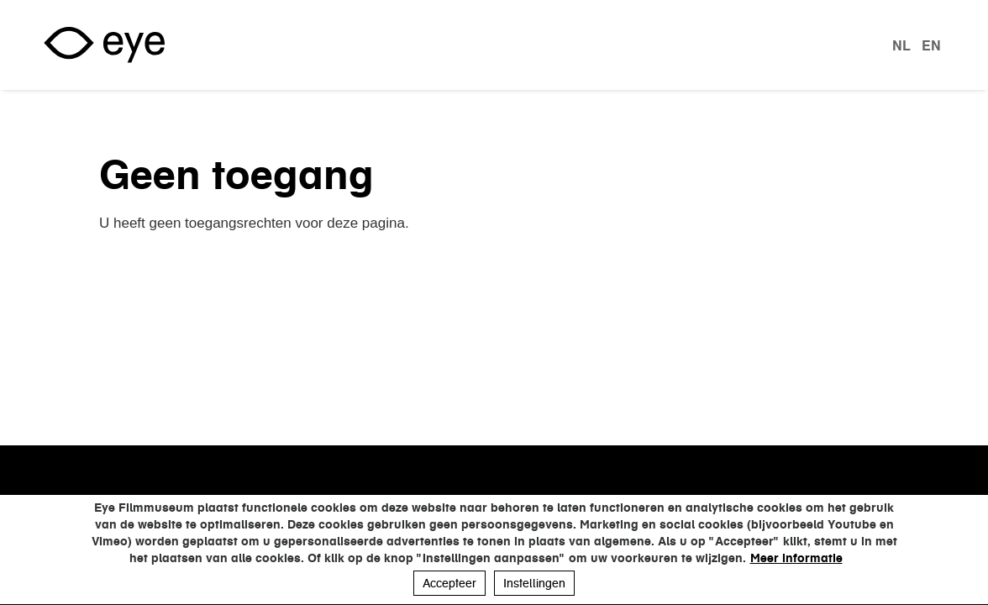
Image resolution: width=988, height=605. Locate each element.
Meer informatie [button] (796, 558)
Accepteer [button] (449, 583)
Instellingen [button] (534, 583)
